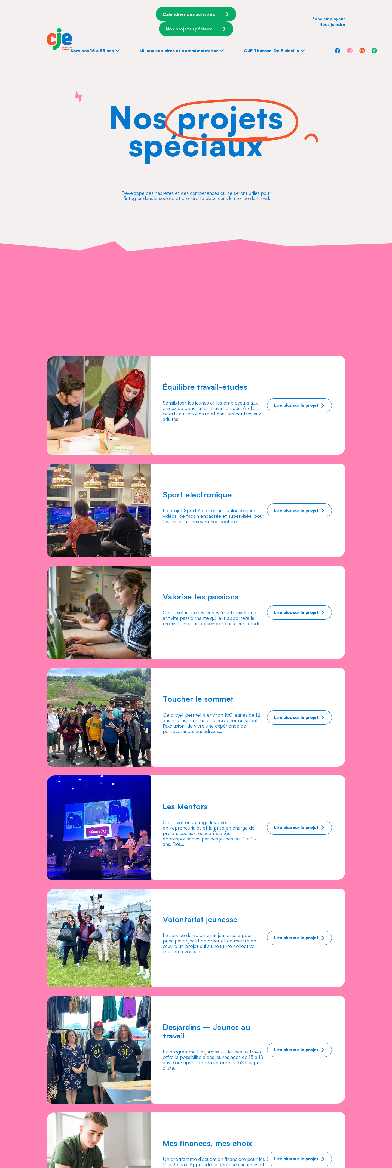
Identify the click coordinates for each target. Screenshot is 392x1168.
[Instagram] (349, 50)
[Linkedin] (362, 50)
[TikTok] (374, 50)
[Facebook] (337, 50)
